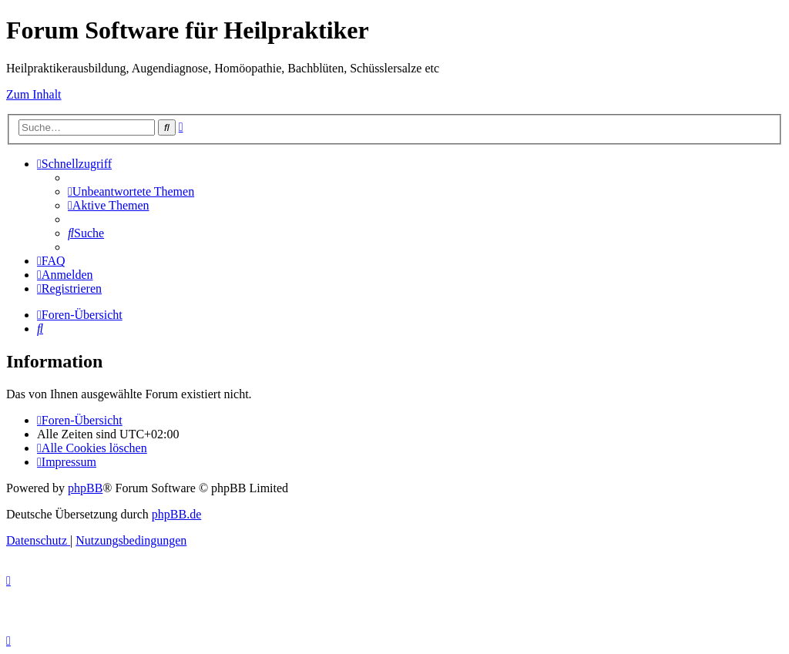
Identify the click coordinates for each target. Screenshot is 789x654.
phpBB (85, 488)
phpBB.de (176, 514)
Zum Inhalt (34, 94)
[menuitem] (131, 191)
